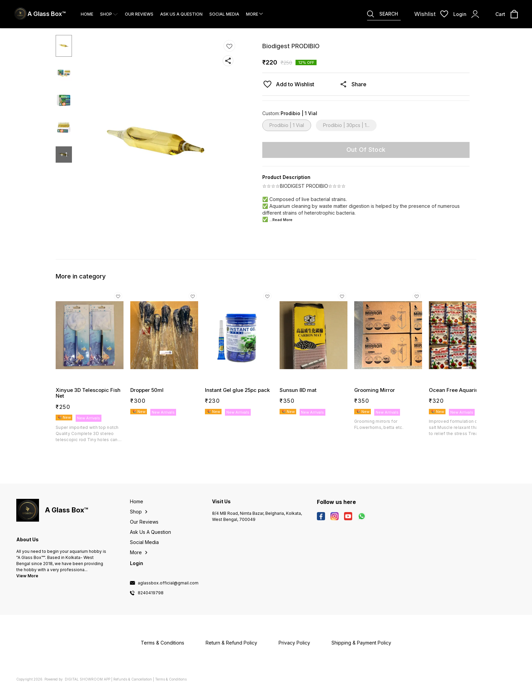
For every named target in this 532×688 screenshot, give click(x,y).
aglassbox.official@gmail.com (168, 583)
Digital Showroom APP (87, 679)
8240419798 (151, 593)
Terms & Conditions (171, 679)
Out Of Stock (366, 149)
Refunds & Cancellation (132, 679)
